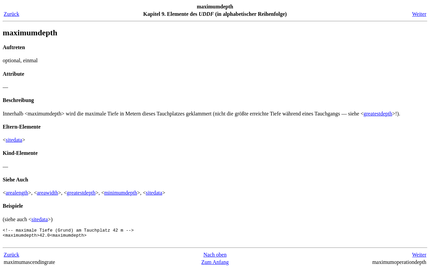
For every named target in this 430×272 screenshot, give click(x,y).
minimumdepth (120, 193)
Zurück (11, 14)
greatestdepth (377, 113)
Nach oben (215, 258)
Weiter (419, 14)
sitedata (14, 140)
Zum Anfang (214, 265)
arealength (17, 193)
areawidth (47, 193)
